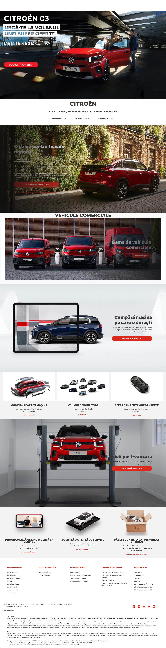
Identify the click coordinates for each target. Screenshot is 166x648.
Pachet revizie (139, 575)
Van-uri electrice (44, 575)
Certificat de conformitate (143, 584)
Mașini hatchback (13, 584)
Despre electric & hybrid (112, 567)
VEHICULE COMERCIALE (47, 567)
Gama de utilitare (45, 572)
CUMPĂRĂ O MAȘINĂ (78, 567)
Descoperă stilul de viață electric (113, 572)
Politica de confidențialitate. (71, 644)
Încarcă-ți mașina (108, 580)
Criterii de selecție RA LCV (143, 587)
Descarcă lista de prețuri (79, 581)
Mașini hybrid (11, 575)
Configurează (75, 572)
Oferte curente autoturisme (80, 575)
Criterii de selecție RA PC (143, 590)
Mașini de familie (12, 587)
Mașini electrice (12, 572)
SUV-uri (9, 581)
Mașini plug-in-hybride (14, 578)
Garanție (137, 581)
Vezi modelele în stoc (78, 578)
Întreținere (138, 572)
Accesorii (137, 578)
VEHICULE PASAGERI (14, 567)
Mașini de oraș (12, 593)
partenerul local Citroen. (33, 637)
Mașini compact (12, 590)
